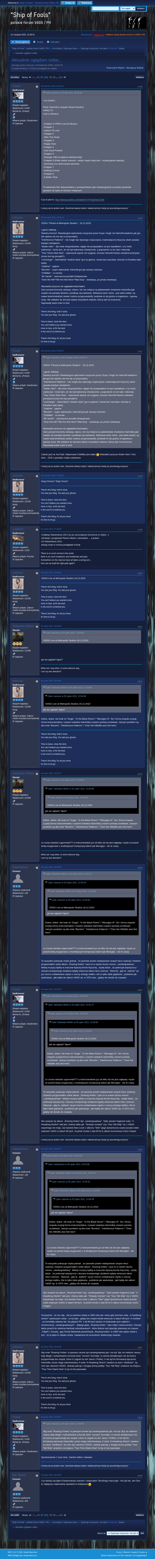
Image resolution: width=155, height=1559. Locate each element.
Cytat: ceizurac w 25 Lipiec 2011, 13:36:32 (65, 780)
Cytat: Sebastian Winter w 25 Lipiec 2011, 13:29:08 (69, 687)
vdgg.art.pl (99, 35)
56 (54, 77)
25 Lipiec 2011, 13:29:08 (51, 626)
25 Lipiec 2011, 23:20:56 (51, 867)
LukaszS (18, 529)
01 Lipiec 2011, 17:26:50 (51, 529)
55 (50, 77)
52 (38, 77)
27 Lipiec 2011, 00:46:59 (51, 1475)
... (35, 77)
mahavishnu (20, 867)
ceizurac (18, 217)
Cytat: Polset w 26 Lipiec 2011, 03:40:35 (64, 1156)
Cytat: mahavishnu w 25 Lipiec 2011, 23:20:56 (66, 996)
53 (42, 77)
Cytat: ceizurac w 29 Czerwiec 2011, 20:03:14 (66, 357)
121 (60, 77)
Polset (16, 86)
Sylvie (121, 48)
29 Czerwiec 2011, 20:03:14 (52, 217)
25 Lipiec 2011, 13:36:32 (51, 681)
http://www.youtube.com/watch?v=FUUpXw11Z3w (79, 199)
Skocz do (101, 1533)
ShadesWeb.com (30, 1555)
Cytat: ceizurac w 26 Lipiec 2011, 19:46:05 (65, 1424)
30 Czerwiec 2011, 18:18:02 (52, 475)
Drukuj (140, 77)
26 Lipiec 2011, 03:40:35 (51, 989)
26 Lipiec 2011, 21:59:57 (51, 1417)
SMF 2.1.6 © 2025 (15, 1552)
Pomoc (119, 1552)
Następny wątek (134, 68)
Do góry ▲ (143, 1552)
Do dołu (15, 77)
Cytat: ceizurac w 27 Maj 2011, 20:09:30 (64, 93)
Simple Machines (30, 1552)
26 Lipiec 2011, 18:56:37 (51, 1149)
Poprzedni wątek (115, 68)
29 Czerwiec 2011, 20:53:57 (52, 351)
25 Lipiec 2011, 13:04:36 (51, 573)
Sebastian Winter (23, 626)
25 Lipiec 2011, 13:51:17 (51, 773)
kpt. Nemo (19, 1475)
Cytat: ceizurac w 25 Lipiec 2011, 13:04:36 (65, 633)
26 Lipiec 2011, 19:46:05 (51, 1347)
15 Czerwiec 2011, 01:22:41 (52, 86)
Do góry (15, 1515)
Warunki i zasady (130, 1552)
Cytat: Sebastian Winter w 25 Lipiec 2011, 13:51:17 (69, 874)
